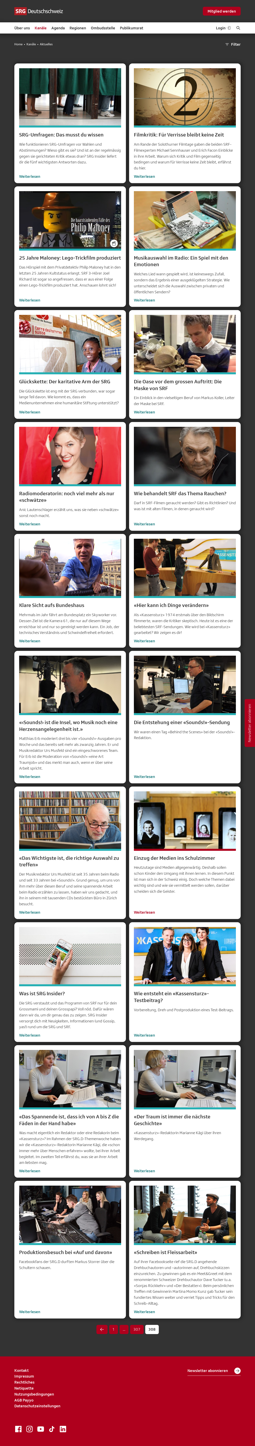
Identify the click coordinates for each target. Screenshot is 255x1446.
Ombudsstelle (103, 28)
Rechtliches (24, 1382)
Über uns (22, 28)
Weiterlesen (29, 176)
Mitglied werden (222, 11)
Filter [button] (233, 44)
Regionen (78, 28)
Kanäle (41, 28)
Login (223, 28)
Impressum (24, 1376)
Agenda (58, 28)
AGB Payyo (23, 1400)
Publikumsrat (131, 28)
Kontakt (21, 1370)
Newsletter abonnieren (214, 1371)
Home (18, 44)
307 (136, 1329)
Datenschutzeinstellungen (37, 1406)
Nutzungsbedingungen (34, 1394)
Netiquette (24, 1388)
